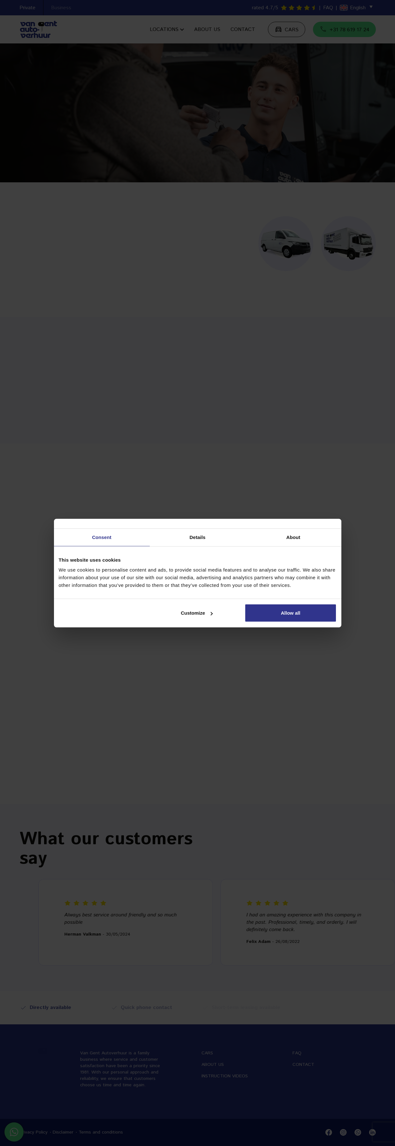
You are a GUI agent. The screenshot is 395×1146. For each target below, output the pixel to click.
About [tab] (293, 537)
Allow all (290, 613)
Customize (197, 613)
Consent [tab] (101, 537)
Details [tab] (198, 537)
